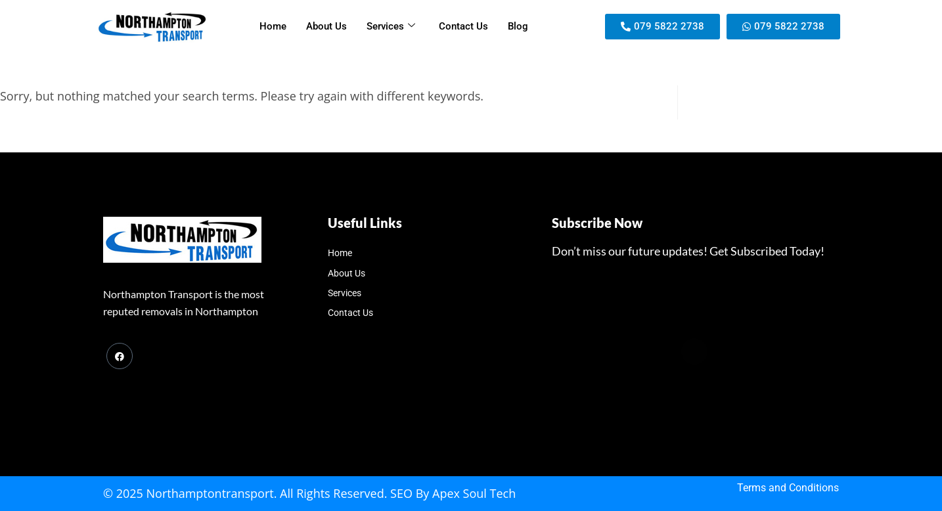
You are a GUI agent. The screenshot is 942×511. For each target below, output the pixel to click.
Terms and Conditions (788, 487)
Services (391, 26)
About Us (326, 26)
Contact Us (463, 26)
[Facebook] (119, 356)
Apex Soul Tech (474, 493)
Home (272, 26)
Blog (518, 26)
